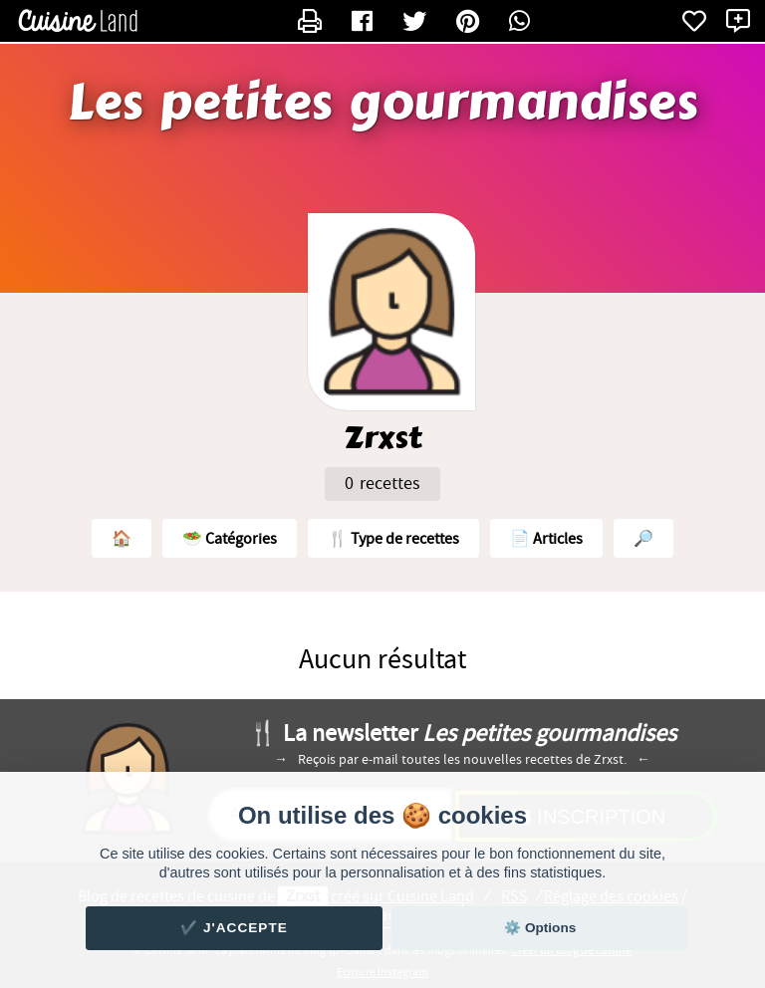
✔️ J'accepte (234, 927)
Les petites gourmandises (382, 102)
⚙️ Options (540, 927)
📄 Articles (546, 539)
